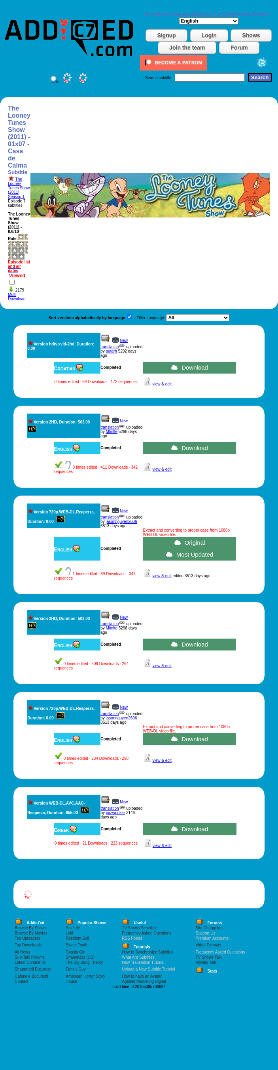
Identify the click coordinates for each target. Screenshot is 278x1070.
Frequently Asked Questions (146, 933)
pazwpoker (115, 813)
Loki (69, 933)
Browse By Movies (31, 933)
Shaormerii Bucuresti (33, 969)
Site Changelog (209, 928)
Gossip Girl (75, 952)
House (71, 981)
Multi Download (16, 296)
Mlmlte (111, 431)
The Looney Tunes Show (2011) (19, 186)
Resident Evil (77, 938)
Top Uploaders (27, 938)
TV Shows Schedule (139, 928)
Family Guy (76, 969)
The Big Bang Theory (84, 962)
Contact (21, 981)
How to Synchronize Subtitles (147, 952)
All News (22, 952)
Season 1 (16, 197)
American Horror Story (85, 976)
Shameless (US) (80, 957)
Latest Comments (30, 962)
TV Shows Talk (209, 957)
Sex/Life (73, 928)
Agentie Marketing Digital (144, 981)
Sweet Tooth (76, 945)
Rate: (13, 239)
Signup (166, 35)
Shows (251, 35)
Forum (239, 47)
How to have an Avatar (141, 976)
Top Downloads (28, 945)
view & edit (161, 384)
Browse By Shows (31, 928)
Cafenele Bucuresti (31, 976)
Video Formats (208, 945)
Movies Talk (206, 962)
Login (209, 35)
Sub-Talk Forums (30, 957)
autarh (111, 351)
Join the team (187, 47)
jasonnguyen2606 (121, 521)
